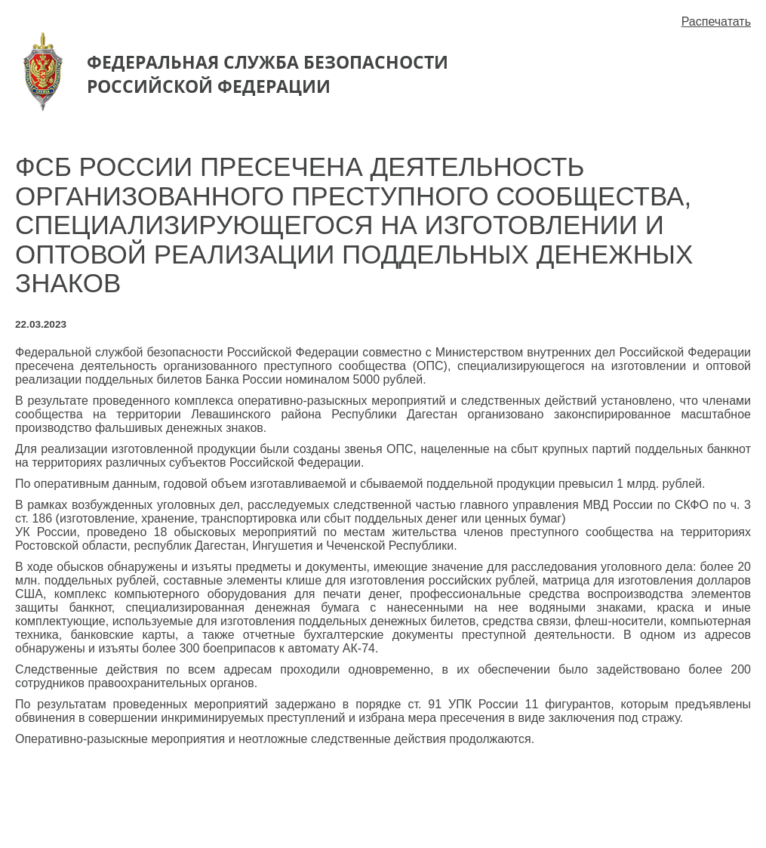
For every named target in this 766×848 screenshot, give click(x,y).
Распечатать (716, 21)
